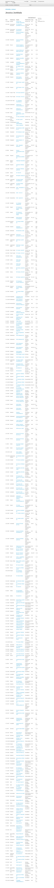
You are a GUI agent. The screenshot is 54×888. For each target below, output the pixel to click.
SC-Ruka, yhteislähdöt (20, 116)
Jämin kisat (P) (19, 822)
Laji (25, 1)
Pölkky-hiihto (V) (19, 644)
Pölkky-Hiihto (18, 321)
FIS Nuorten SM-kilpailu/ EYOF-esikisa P (20, 481)
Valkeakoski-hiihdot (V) (20, 805)
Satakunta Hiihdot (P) (20, 650)
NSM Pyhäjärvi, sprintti (20, 354)
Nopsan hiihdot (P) (19, 833)
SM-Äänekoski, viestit (20, 230)
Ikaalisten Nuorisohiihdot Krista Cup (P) (20, 612)
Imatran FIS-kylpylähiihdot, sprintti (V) (20, 113)
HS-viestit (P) (18, 586)
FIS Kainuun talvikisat (20, 459)
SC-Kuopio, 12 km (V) (20, 253)
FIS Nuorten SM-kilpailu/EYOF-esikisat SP (20, 477)
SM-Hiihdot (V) (19, 367)
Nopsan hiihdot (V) (19, 800)
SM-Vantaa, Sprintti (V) (20, 277)
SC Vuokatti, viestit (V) (20, 513)
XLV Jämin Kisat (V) (20, 782)
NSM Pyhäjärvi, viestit (20, 357)
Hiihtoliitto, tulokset (10, 9)
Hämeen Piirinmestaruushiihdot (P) (20, 156)
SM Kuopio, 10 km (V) (20, 96)
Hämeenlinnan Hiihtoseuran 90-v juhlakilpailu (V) (19, 827)
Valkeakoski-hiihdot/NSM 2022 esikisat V (19, 497)
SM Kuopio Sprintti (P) (20, 92)
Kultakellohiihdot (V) (20, 790)
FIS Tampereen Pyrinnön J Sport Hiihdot (19, 208)
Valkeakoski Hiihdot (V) (20, 839)
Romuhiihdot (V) (19, 853)
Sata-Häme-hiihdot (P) (20, 755)
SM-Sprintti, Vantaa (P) (20, 175)
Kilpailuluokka (41, 1)
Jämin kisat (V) (19, 862)
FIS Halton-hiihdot (19, 575)
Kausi (33, 1)
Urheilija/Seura (16, 5)
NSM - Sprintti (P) (19, 197)
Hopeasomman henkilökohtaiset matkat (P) (19, 664)
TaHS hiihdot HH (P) (20, 684)
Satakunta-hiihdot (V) (20, 752)
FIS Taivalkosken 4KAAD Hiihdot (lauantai (19, 324)
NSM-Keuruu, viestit (20, 428)
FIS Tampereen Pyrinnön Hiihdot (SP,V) (19, 287)
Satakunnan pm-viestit (20, 793)
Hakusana (12, 1)
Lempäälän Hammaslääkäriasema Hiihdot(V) (20, 63)
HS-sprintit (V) (18, 595)
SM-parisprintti (19, 370)
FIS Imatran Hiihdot (19, 641)
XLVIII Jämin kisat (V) (20, 653)
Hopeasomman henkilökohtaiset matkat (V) (19, 719)
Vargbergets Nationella (20, 160)
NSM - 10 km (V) (19, 192)
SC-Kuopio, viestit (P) (20, 250)
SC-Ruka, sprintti (19, 119)
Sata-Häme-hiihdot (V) (20, 649)
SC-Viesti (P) (18, 172)
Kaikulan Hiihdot (19, 629)
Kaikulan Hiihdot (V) (20, 845)
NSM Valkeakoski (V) (20, 335)
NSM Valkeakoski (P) (20, 339)
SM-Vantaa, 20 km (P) (20, 271)
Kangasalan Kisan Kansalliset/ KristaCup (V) (20, 365)
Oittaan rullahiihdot (19, 125)
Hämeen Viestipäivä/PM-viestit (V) (20, 151)
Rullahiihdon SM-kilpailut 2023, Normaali (19, 318)
